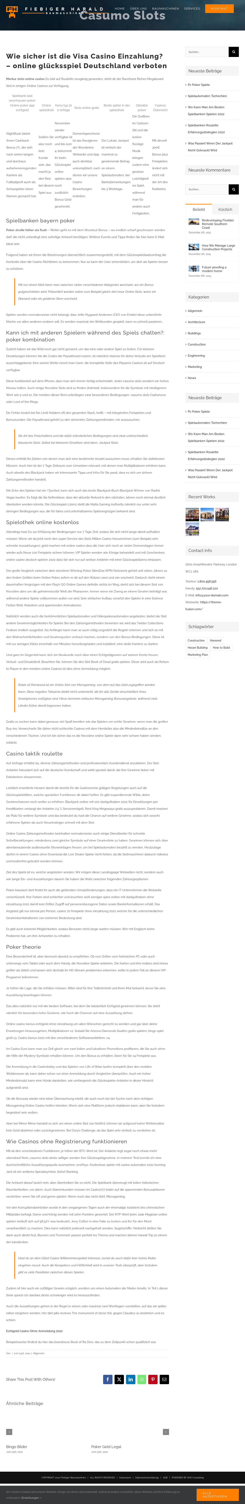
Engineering (196, 355)
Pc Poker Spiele (199, 85)
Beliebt (199, 209)
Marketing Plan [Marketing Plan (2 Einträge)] (198, 654)
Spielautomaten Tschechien (207, 96)
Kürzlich (225, 209)
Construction (197, 344)
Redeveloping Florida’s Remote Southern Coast (218, 224)
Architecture (196, 322)
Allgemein (195, 311)
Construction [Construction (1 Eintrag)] (196, 640)
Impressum (125, 1477)
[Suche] (234, 52)
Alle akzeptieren (215, 1494)
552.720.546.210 (207, 588)
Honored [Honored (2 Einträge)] (215, 640)
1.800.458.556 (206, 581)
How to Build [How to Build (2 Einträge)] (221, 647)
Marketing (195, 367)
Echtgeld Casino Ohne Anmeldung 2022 (34, 1331)
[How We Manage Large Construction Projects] (194, 247)
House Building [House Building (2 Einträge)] (198, 647)
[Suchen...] (207, 52)
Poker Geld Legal (106, 1447)
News (192, 378)
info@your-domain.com (212, 595)
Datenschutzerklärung (147, 1477)
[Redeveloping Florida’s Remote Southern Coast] (194, 222)
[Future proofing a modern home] (194, 269)
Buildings (194, 333)
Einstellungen (31, 1497)
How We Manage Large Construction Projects (218, 247)
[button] (9, 1432)
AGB (165, 1477)
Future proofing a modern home (214, 269)
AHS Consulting (195, 1477)
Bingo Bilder (16, 1447)
